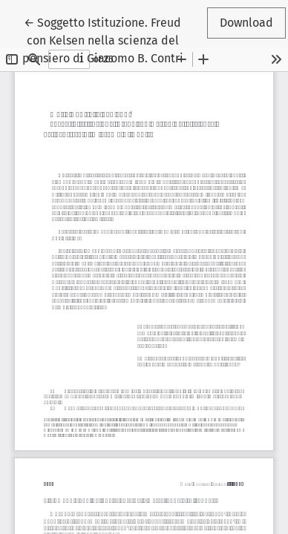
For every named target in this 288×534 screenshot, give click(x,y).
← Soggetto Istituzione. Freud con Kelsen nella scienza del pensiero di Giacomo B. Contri (102, 39)
